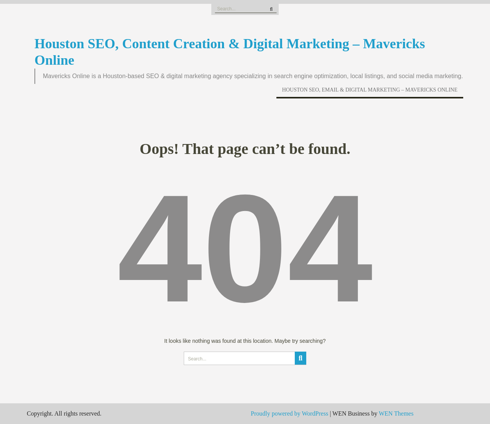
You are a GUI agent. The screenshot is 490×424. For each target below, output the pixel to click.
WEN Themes (396, 413)
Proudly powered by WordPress (289, 413)
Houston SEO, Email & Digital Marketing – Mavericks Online (369, 90)
